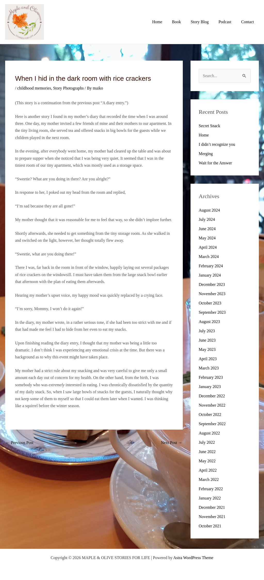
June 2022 (207, 451)
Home (164, 22)
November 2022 (212, 405)
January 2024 (210, 275)
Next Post (171, 442)
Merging (206, 153)
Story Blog (204, 22)
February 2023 (211, 377)
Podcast (227, 22)
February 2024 (211, 266)
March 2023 (209, 368)
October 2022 (210, 414)
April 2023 (208, 359)
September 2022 (212, 424)
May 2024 (207, 238)
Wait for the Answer (215, 163)
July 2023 (207, 331)
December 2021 (212, 507)
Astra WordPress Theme (193, 557)
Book (181, 22)
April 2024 (208, 247)
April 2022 (208, 470)
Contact (248, 22)
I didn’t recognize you (217, 144)
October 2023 (210, 303)
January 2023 (210, 386)
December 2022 (212, 396)
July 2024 (207, 219)
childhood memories (34, 88)
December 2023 (212, 284)
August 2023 (209, 321)
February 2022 (211, 489)
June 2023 (207, 340)
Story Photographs (68, 88)
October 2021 (210, 526)
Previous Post (20, 442)
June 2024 (207, 229)
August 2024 (209, 210)
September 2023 (212, 312)
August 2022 (209, 433)
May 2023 (207, 349)
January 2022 (210, 498)
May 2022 (207, 461)
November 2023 (212, 294)
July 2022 (207, 442)
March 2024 (209, 256)
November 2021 (212, 516)
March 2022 (209, 479)
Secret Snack (209, 126)
